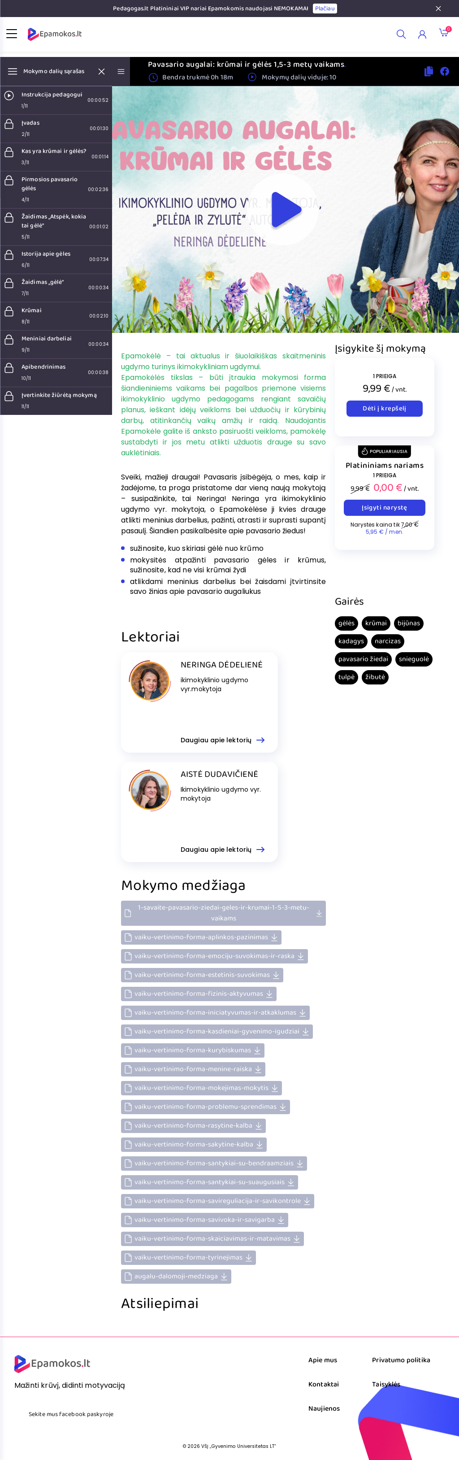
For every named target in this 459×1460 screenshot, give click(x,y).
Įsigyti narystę (384, 507)
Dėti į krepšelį (385, 408)
